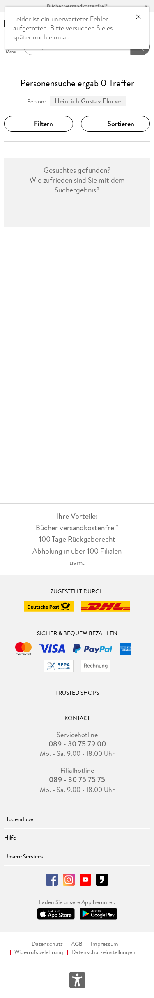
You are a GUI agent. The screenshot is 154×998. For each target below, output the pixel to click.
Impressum (104, 944)
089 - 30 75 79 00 (77, 744)
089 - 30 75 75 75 (77, 780)
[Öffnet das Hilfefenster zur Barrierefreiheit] (77, 981)
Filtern (38, 123)
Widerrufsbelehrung (38, 952)
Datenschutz (47, 944)
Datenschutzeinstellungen (103, 952)
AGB (77, 944)
